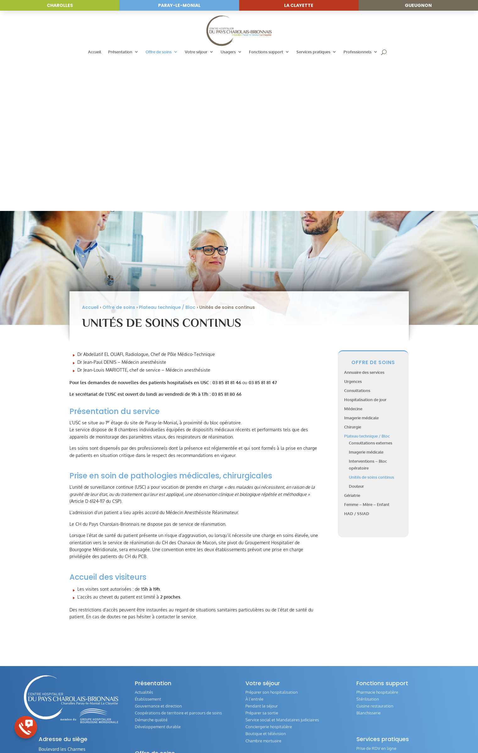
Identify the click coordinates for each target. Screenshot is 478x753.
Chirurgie (352, 276)
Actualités (144, 541)
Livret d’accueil (259, 639)
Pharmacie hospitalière (377, 541)
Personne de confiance (377, 611)
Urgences (353, 231)
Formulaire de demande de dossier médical (396, 618)
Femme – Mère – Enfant (366, 353)
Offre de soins (159, 52)
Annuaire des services (364, 221)
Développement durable (158, 576)
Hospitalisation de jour (365, 249)
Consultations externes (370, 292)
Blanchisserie (368, 562)
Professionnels (357, 52)
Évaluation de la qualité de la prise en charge (286, 660)
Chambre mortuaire (263, 590)
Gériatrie (352, 344)
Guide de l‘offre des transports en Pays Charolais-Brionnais (401, 642)
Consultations (357, 240)
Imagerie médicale (361, 267)
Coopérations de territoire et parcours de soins (178, 562)
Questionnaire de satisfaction (383, 625)
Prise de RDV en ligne (376, 597)
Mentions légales (265, 737)
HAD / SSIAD (356, 362)
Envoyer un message (68, 641)
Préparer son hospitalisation (271, 541)
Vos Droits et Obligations (269, 646)
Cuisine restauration (374, 555)
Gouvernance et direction (158, 555)
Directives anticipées (375, 651)
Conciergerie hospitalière (268, 576)
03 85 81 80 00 (58, 624)
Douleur (356, 335)
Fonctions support (266, 52)
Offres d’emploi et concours (382, 693)
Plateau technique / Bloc (167, 156)
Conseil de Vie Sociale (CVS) (271, 632)
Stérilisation (367, 548)
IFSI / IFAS (365, 707)
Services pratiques (313, 52)
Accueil (94, 52)
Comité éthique (370, 632)
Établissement (148, 548)
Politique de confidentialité (310, 737)
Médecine (353, 258)
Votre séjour (196, 52)
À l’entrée (254, 548)
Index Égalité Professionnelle (383, 700)
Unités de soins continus (371, 326)
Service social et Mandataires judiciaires (282, 569)
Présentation (120, 52)
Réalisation (349, 737)
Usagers (228, 52)
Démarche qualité (151, 569)
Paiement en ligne (373, 604)
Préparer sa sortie (261, 562)
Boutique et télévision (265, 583)
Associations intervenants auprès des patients (288, 653)
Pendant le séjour (261, 555)
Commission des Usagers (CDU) (274, 625)
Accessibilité (234, 737)
